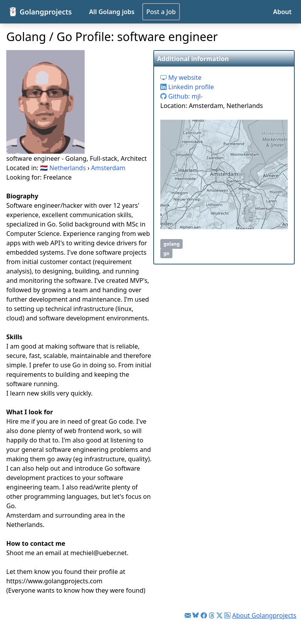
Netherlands (67, 168)
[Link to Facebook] (204, 615)
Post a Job (161, 11)
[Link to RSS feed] (227, 615)
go (166, 253)
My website (180, 77)
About (282, 11)
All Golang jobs (111, 11)
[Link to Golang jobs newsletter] (188, 615)
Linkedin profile (187, 87)
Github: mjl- (181, 96)
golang (171, 244)
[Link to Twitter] (219, 615)
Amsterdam (108, 168)
